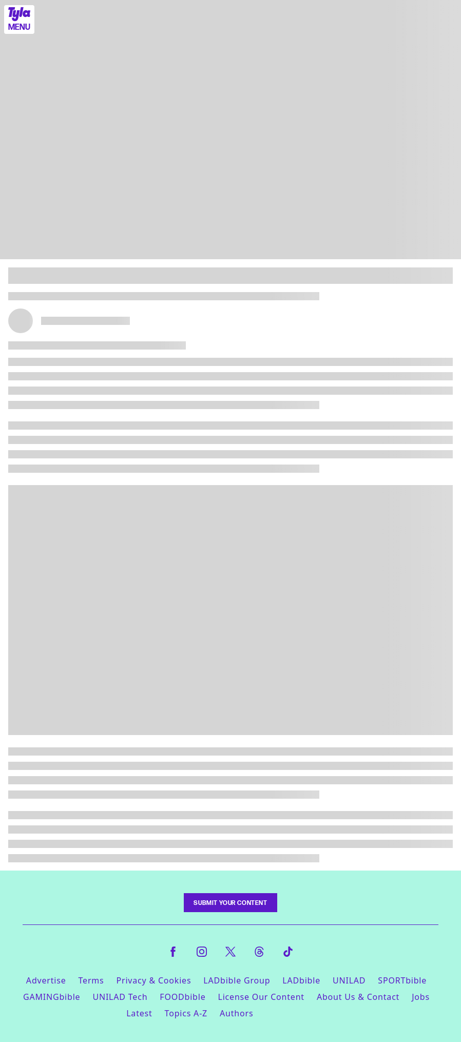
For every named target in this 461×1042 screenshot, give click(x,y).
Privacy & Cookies (154, 980)
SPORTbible (402, 980)
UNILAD (349, 980)
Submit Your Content (230, 902)
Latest (139, 1013)
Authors (236, 1013)
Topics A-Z (186, 1013)
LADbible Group (236, 980)
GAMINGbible (51, 996)
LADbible (301, 980)
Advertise (46, 980)
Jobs (421, 996)
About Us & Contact (358, 996)
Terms (91, 980)
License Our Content (261, 996)
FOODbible (182, 996)
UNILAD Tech (119, 996)
